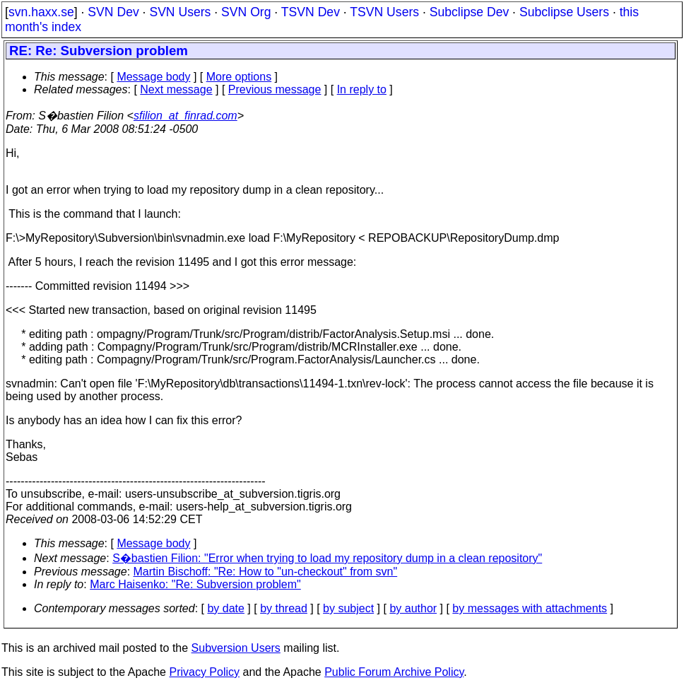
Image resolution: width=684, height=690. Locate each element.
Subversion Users (236, 648)
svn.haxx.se (41, 12)
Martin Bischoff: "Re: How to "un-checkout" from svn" (266, 572)
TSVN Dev (310, 12)
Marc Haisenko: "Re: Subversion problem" (195, 584)
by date (225, 608)
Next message (176, 89)
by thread (283, 608)
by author (413, 608)
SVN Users (180, 12)
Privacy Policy (204, 672)
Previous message (275, 89)
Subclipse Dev (469, 12)
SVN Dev (113, 12)
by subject (348, 608)
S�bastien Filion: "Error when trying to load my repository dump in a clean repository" (327, 558)
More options (239, 77)
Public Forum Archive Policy (394, 672)
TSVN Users (384, 12)
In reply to (362, 89)
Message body (153, 77)
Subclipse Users (564, 12)
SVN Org (246, 12)
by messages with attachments (529, 608)
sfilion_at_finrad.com (185, 116)
